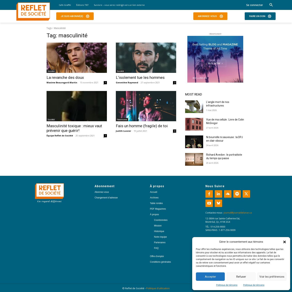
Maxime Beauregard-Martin (62, 82)
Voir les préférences (271, 276)
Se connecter (254, 5)
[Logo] (33, 11)
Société (51, 71)
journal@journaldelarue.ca (238, 212)
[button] (284, 242)
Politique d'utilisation (158, 288)
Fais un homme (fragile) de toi (142, 126)
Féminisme (122, 119)
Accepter (210, 276)
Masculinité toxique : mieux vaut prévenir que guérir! (74, 128)
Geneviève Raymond (127, 82)
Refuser (241, 276)
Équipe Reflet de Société (60, 135)
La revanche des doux (65, 77)
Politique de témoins (226, 285)
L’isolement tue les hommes (140, 77)
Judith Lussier (123, 130)
